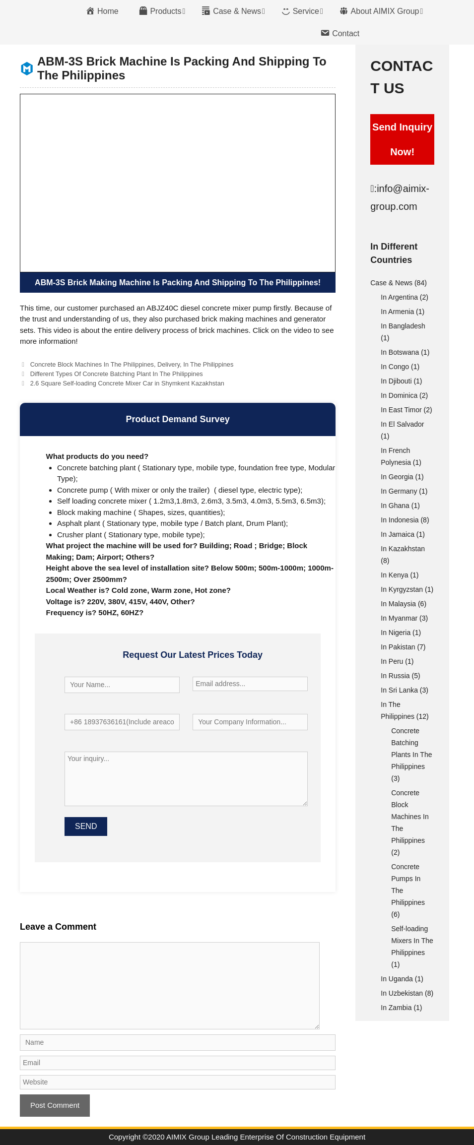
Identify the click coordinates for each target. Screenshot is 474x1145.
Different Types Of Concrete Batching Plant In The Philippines (116, 374)
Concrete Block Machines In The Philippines (92, 364)
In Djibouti (396, 381)
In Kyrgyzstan (402, 589)
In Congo (395, 367)
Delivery (168, 364)
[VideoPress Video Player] (178, 183)
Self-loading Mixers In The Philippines (412, 940)
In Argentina (399, 297)
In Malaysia (398, 604)
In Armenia (397, 312)
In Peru (392, 661)
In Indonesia (399, 520)
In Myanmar (399, 618)
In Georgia (397, 477)
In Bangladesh (403, 326)
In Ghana (395, 505)
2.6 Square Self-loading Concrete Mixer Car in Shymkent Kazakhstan (127, 383)
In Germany (399, 491)
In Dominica (399, 395)
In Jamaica (397, 534)
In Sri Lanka (399, 690)
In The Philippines (208, 364)
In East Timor (401, 410)
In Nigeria (395, 632)
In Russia (395, 676)
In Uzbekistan (402, 993)
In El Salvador (402, 424)
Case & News (391, 283)
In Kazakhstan (403, 549)
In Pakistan (398, 647)
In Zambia (396, 1008)
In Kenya (394, 575)
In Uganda (397, 979)
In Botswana (400, 352)
